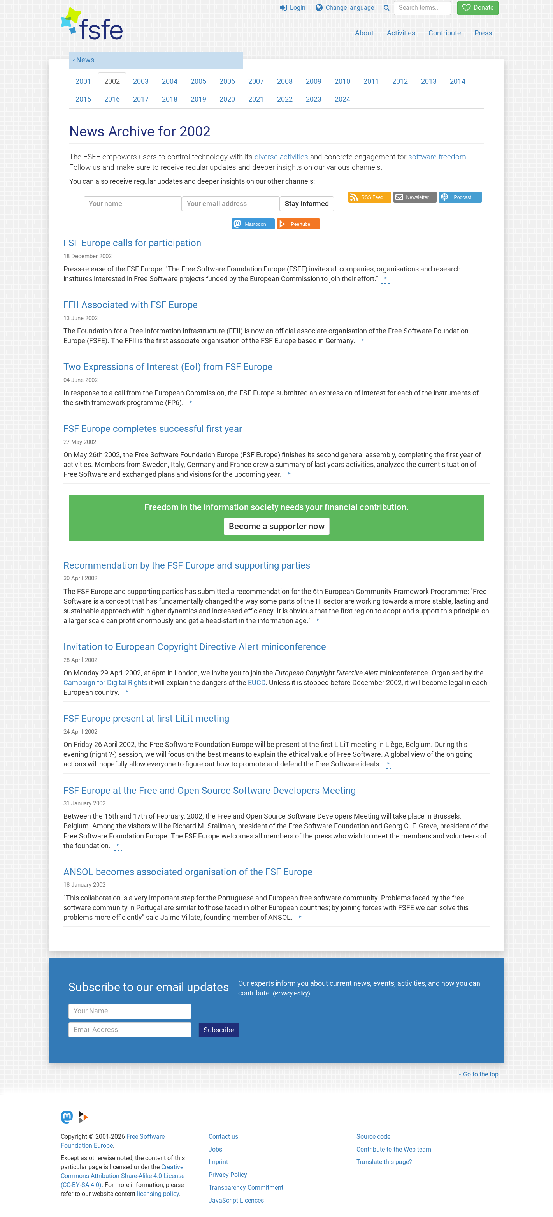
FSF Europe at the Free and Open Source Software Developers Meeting (209, 790)
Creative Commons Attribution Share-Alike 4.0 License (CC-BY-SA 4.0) (122, 1176)
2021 (256, 99)
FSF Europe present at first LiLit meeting (146, 718)
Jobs (215, 1149)
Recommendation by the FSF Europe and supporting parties (186, 565)
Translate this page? (384, 1162)
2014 (457, 81)
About (364, 33)
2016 (112, 99)
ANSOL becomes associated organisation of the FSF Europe (187, 872)
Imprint (218, 1162)
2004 (169, 81)
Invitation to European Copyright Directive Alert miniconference (194, 646)
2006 (227, 81)
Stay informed (307, 204)
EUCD (256, 683)
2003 (141, 81)
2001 (83, 81)
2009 (313, 81)
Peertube (301, 224)
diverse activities (281, 156)
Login (292, 7)
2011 (371, 81)
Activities (401, 33)
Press (483, 33)
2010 (342, 81)
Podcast (462, 197)
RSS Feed (372, 197)
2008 (285, 81)
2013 (429, 81)
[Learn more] (385, 278)
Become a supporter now (277, 526)
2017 (141, 99)
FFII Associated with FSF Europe (130, 304)
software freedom (437, 156)
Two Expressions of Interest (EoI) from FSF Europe (167, 366)
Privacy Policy (228, 1174)
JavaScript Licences (236, 1200)
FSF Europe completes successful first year (152, 428)
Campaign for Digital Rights (106, 683)
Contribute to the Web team (393, 1149)
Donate (477, 7)
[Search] (386, 8)
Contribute (444, 33)
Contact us (223, 1136)
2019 (198, 99)
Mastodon (255, 224)
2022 (285, 99)
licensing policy (158, 1194)
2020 (227, 99)
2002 (112, 81)
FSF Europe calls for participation (132, 243)
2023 (313, 99)
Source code (373, 1136)
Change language (345, 7)
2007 (256, 81)
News (85, 60)
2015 (83, 99)
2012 (400, 81)
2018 (169, 99)
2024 (342, 99)
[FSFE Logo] (92, 24)
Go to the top (481, 1074)
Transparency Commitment (246, 1187)
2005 (198, 81)
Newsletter (417, 197)
